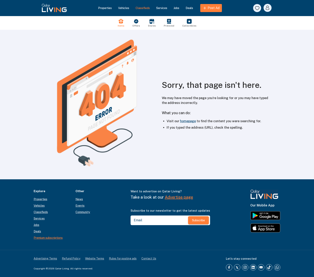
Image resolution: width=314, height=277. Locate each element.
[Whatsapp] (277, 267)
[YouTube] (261, 267)
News (79, 199)
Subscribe (198, 220)
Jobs (176, 8)
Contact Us (148, 258)
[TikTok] (269, 267)
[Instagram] (245, 267)
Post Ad (211, 8)
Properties (105, 8)
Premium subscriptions (48, 237)
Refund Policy (71, 258)
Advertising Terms (45, 258)
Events (80, 205)
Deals (189, 8)
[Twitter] (237, 267)
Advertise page (179, 197)
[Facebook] (229, 267)
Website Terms (94, 258)
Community (82, 212)
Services (161, 8)
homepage (188, 121)
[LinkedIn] (253, 267)
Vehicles (123, 8)
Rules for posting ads (123, 258)
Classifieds (143, 8)
